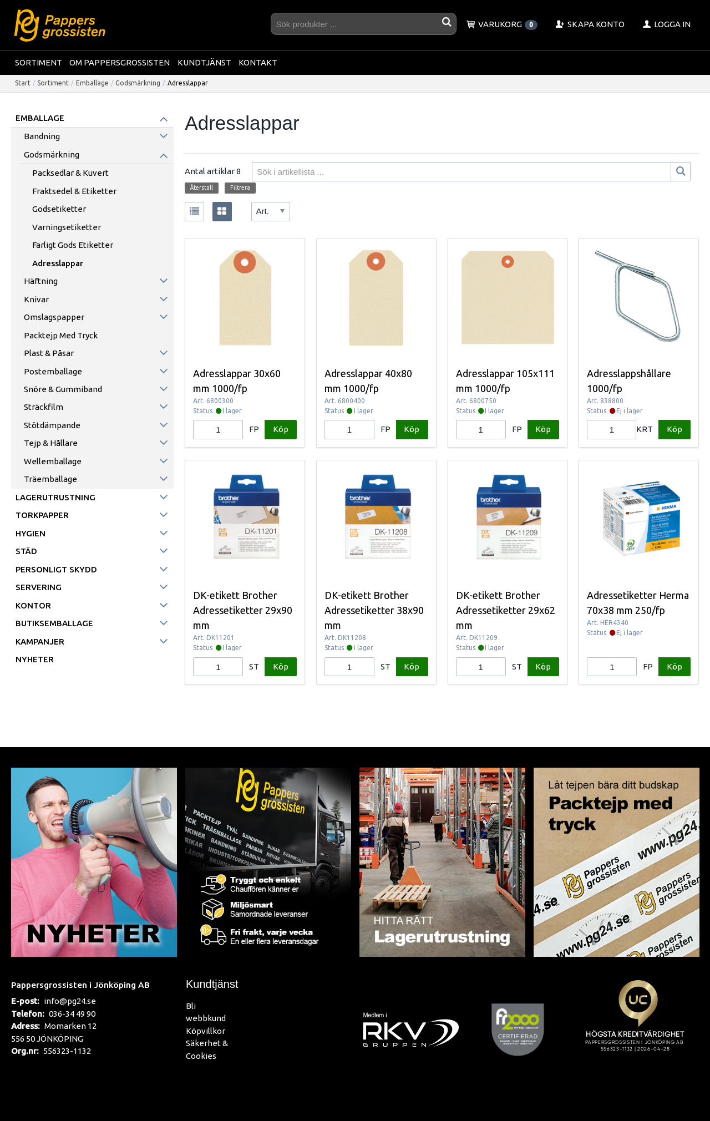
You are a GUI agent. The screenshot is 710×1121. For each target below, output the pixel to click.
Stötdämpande (52, 425)
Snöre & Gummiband (63, 389)
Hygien (30, 533)
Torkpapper (42, 515)
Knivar (36, 299)
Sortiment (38, 62)
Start (23, 83)
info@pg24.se (70, 1001)
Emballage (92, 83)
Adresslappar (57, 263)
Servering (39, 587)
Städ (26, 551)
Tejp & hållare (51, 443)
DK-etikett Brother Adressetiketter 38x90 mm (374, 610)
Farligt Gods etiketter (72, 245)
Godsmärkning (137, 83)
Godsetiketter (59, 209)
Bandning (42, 136)
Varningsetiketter (66, 227)
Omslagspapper (54, 317)
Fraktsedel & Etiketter (74, 191)
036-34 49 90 (72, 1013)
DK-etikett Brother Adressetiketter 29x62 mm (505, 610)
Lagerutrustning (55, 497)
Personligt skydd (56, 569)
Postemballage (53, 371)
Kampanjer (40, 641)
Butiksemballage (54, 623)
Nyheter (35, 659)
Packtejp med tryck (61, 335)
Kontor (33, 605)
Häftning (41, 281)
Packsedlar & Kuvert (70, 172)
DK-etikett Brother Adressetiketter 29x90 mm (242, 610)
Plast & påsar (49, 353)
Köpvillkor (205, 1031)
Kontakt (258, 62)
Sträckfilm (43, 407)
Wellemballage (53, 461)
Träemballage (50, 479)
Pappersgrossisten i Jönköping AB (80, 985)
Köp (280, 429)
